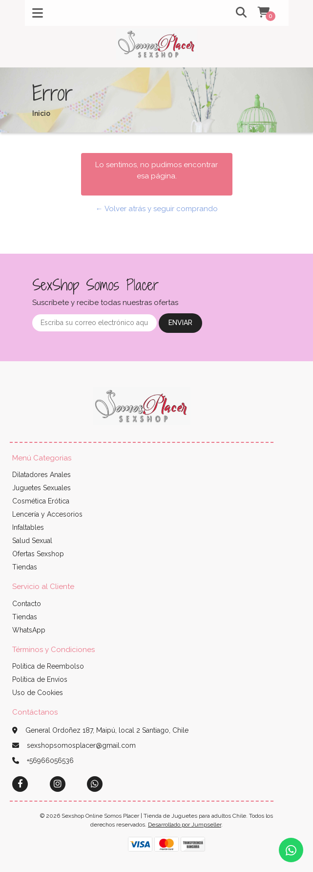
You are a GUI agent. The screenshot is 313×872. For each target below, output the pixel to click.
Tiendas (24, 567)
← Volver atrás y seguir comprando (157, 208)
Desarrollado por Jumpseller (184, 824)
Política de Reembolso (48, 666)
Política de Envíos (39, 679)
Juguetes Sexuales (41, 488)
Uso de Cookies (37, 693)
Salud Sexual (32, 541)
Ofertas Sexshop (38, 554)
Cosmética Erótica (40, 501)
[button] (234, 13)
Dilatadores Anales (41, 475)
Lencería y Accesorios (47, 514)
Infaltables (28, 527)
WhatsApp (28, 630)
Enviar (180, 323)
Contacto (26, 604)
